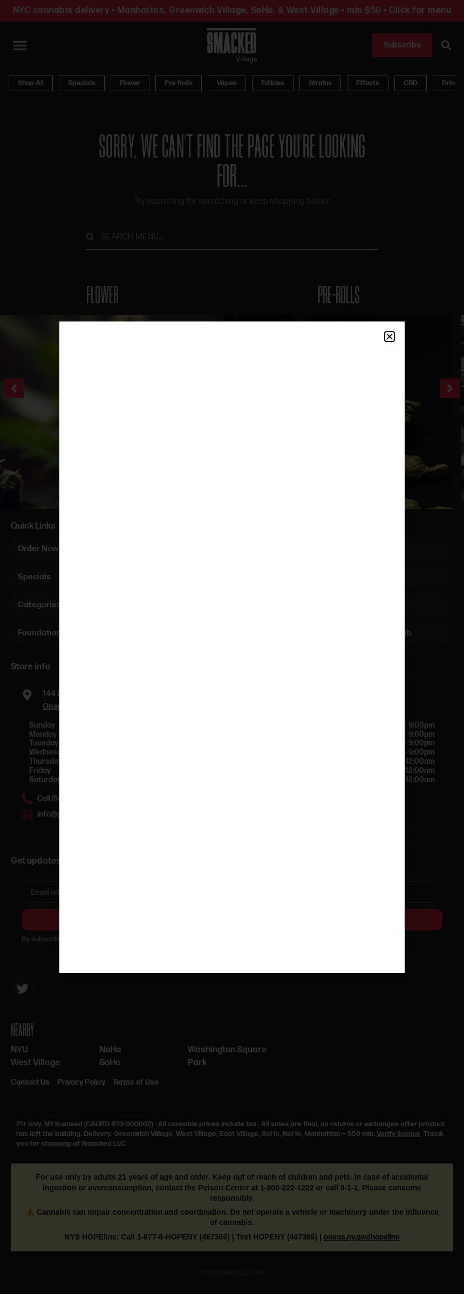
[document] (232, 647)
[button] (389, 336)
